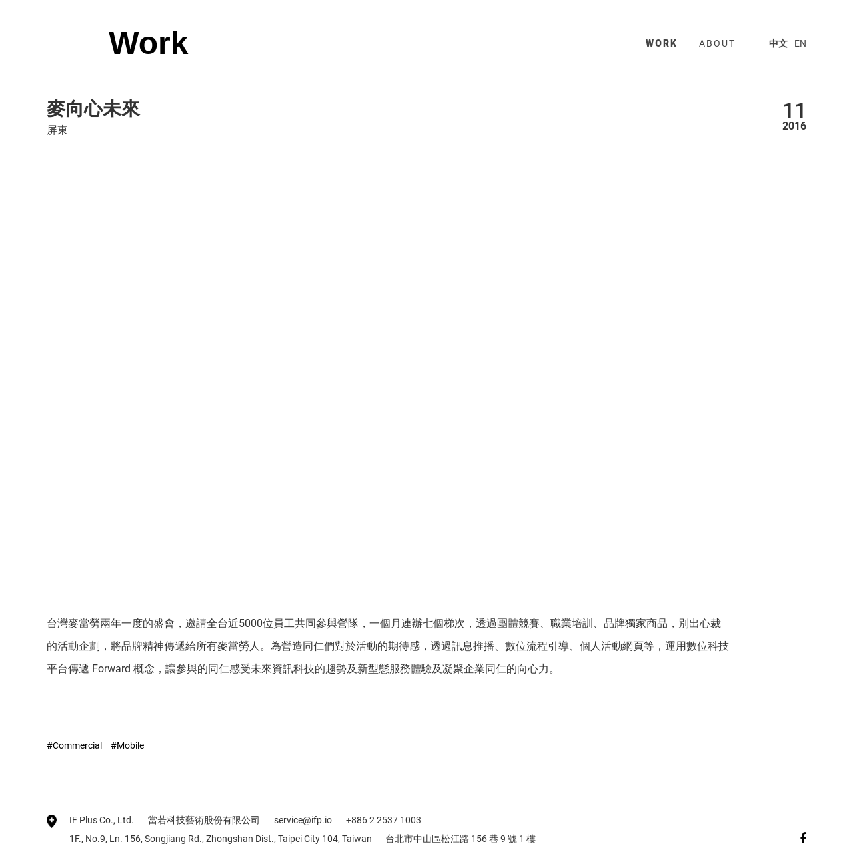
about (717, 43)
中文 (778, 43)
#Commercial (74, 745)
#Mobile (127, 745)
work (662, 43)
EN (800, 43)
